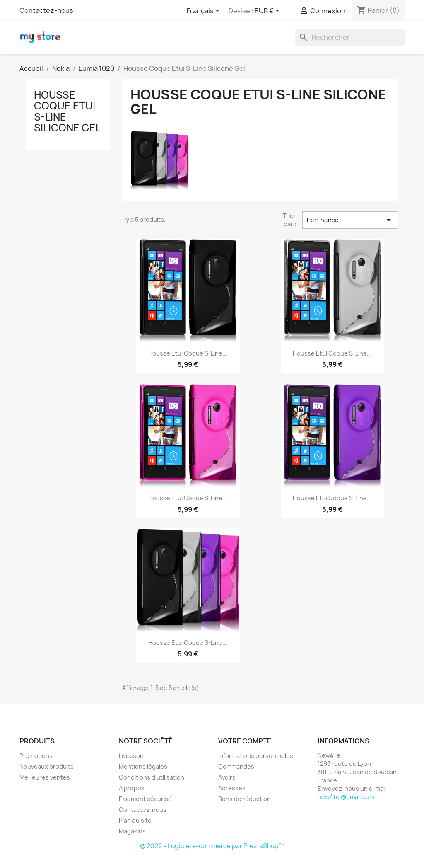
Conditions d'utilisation (151, 777)
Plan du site (135, 820)
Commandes (236, 766)
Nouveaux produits (46, 766)
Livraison (131, 756)
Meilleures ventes (44, 777)
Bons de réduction (244, 799)
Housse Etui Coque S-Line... (187, 353)
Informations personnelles (255, 756)
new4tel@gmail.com (346, 797)
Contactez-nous (46, 10)
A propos (132, 788)
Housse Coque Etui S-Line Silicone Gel (67, 111)
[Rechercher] (350, 37)
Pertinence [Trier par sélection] (350, 220)
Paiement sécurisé (145, 799)
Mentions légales (143, 766)
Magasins (132, 831)
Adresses (232, 788)
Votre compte (244, 741)
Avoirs (227, 777)
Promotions (36, 756)
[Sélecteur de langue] (204, 11)
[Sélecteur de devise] (268, 11)
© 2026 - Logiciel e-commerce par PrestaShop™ (212, 846)
